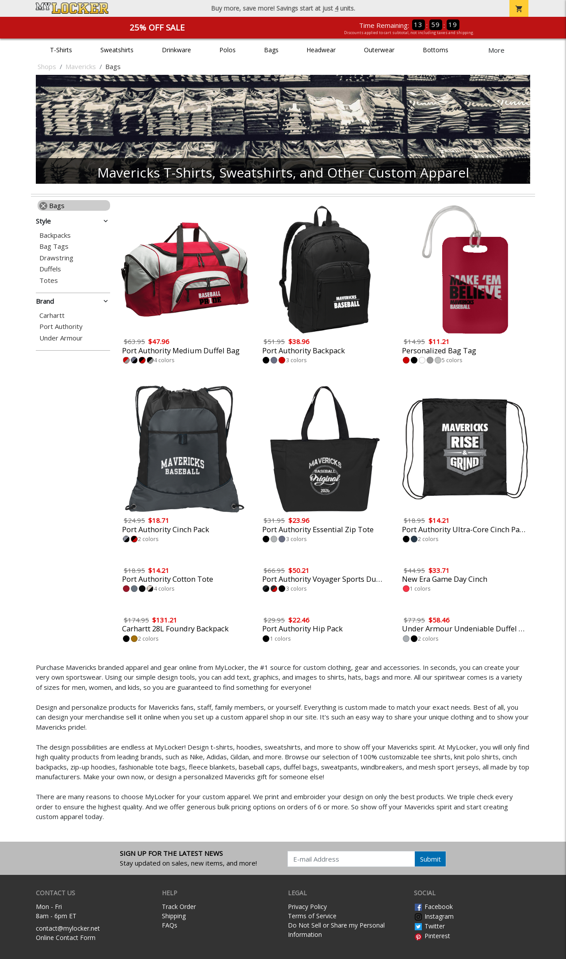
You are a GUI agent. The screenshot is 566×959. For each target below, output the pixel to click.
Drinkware (176, 50)
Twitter (429, 926)
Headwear (321, 50)
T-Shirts (61, 50)
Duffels (50, 269)
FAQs (169, 925)
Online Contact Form (66, 937)
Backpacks (55, 235)
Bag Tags (54, 246)
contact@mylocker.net (68, 928)
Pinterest (432, 936)
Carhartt (52, 315)
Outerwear (379, 50)
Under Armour (61, 338)
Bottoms (435, 50)
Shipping (174, 916)
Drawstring (56, 258)
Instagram (434, 916)
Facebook (433, 906)
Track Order (179, 906)
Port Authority (61, 326)
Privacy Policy (307, 906)
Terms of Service (312, 916)
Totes (48, 280)
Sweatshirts (117, 50)
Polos (227, 50)
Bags (271, 50)
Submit (430, 859)
